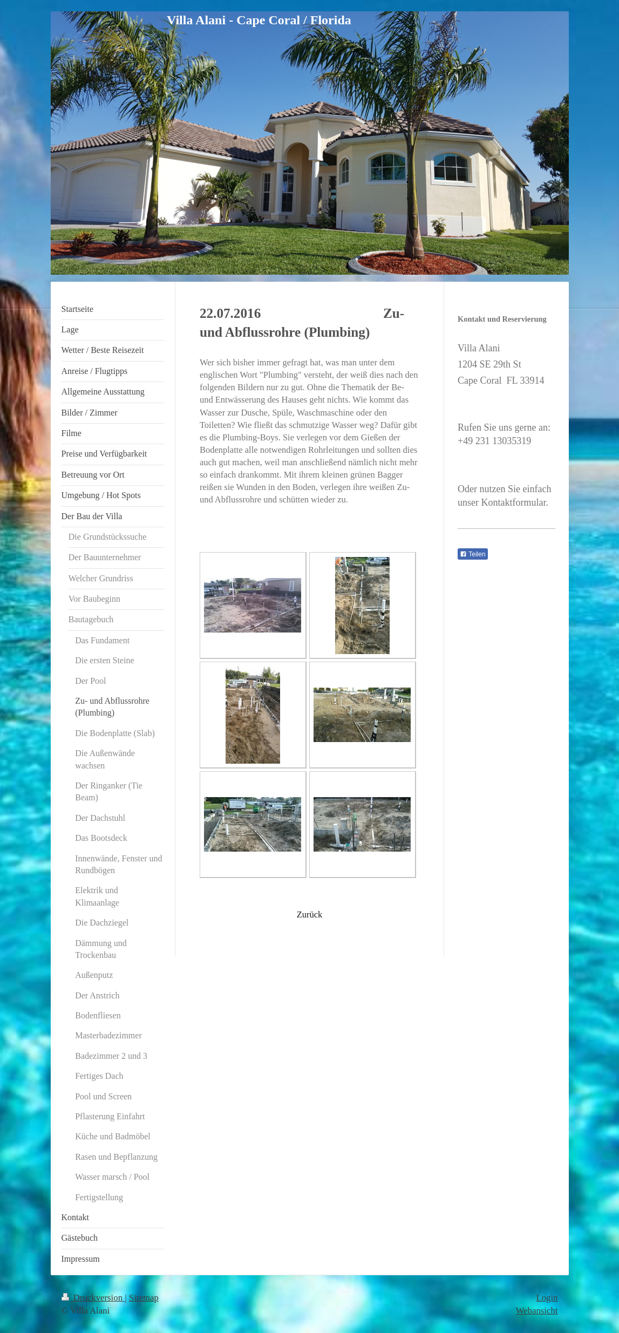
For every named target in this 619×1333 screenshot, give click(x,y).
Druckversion (93, 1298)
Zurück (310, 914)
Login (546, 1298)
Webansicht (537, 1310)
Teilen (472, 554)
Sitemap (144, 1298)
